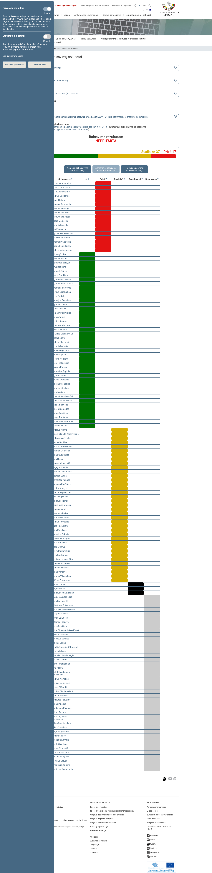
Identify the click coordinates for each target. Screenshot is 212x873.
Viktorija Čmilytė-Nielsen (63, 609)
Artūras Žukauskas (61, 580)
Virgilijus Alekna (59, 430)
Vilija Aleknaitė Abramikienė (65, 434)
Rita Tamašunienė (60, 752)
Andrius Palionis (59, 695)
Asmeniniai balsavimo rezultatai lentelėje (106, 169)
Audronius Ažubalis (61, 438)
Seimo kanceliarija (111, 15)
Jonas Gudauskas (60, 455)
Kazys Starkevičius (61, 551)
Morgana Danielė (60, 613)
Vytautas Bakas (59, 258)
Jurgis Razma (58, 588)
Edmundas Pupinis (61, 371)
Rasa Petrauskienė (61, 237)
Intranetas (94, 851)
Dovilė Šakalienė (60, 744)
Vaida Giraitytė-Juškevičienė (65, 630)
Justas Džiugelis (60, 618)
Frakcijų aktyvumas (88, 39)
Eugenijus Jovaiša (60, 638)
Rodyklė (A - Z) (96, 843)
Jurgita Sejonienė (60, 731)
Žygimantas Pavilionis (62, 233)
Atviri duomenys (153, 817)
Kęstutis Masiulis (60, 225)
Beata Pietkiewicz (60, 363)
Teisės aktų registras (121, 5)
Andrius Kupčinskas (61, 492)
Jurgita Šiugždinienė (61, 246)
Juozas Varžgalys (60, 756)
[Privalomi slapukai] (47, 9)
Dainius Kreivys (59, 488)
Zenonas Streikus (60, 388)
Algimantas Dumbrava (62, 283)
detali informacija (80, 129)
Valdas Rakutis (59, 712)
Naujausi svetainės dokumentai (103, 821)
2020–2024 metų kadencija (48, 67)
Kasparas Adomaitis (61, 183)
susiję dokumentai (62, 129)
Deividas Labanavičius (62, 333)
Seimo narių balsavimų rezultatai (65, 49)
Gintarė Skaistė (59, 735)
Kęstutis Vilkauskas (61, 576)
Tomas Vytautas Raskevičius (59, 717)
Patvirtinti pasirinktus (14, 65)
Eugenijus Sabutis (60, 534)
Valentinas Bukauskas (62, 605)
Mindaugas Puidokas (62, 708)
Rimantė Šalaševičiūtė (62, 396)
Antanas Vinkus (59, 425)
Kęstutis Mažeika (60, 346)
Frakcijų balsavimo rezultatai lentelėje (134, 169)
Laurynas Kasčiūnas (61, 484)
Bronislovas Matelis (61, 505)
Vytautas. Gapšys (60, 622)
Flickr (152, 838)
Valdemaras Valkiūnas (62, 421)
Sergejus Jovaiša (60, 467)
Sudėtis (55, 15)
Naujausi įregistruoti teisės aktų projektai (107, 813)
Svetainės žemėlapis (98, 839)
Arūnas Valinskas (60, 567)
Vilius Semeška (59, 542)
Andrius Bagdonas (60, 196)
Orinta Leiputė (58, 338)
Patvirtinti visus (39, 65)
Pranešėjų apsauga (98, 828)
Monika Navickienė (61, 683)
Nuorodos (94, 835)
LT (140, 5)
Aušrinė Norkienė (60, 359)
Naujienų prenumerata (156, 821)
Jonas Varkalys (59, 572)
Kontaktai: (39, 800)
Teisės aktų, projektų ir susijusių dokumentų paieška (112, 809)
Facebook (154, 834)
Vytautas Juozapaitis (62, 471)
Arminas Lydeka (59, 659)
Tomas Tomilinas (60, 413)
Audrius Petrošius (60, 521)
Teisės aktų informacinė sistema (94, 5)
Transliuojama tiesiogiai (64, 5)
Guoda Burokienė (60, 275)
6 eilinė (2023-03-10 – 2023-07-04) (51, 80)
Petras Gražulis (59, 308)
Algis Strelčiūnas (60, 555)
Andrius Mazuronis (61, 342)
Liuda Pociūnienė (60, 526)
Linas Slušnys (58, 547)
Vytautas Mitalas (60, 513)
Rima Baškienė (59, 267)
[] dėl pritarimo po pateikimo (92, 117)
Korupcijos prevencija (99, 825)
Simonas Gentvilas (61, 450)
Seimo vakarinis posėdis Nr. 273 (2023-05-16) (56, 93)
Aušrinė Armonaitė (61, 187)
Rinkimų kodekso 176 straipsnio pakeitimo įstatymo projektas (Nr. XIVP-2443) (70, 127)
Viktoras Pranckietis (61, 242)
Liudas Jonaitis (59, 584)
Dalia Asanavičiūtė (61, 191)
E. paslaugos (152, 809)
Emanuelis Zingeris (61, 765)
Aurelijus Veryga (59, 761)
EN (144, 5)
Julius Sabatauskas (61, 723)
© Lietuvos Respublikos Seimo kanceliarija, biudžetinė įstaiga (58, 825)
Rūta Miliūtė (57, 668)
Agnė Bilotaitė (58, 200)
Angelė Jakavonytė (61, 463)
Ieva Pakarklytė (59, 229)
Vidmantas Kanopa (61, 480)
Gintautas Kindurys (61, 325)
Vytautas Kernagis (60, 208)
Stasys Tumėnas (60, 417)
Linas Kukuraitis (59, 329)
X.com (152, 842)
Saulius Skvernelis (60, 740)
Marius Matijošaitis (61, 663)
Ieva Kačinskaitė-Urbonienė (65, 647)
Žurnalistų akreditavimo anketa (160, 813)
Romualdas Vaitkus (61, 563)
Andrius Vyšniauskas (62, 250)
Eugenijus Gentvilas (61, 300)
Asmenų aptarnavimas (156, 805)
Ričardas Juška (59, 476)
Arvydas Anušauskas (62, 597)
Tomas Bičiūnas (59, 271)
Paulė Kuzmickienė (61, 212)
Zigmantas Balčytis (61, 262)
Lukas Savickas (59, 727)
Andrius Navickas (60, 679)
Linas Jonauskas (60, 634)
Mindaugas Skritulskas (63, 592)
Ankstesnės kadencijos (86, 15)
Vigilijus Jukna (59, 643)
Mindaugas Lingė (60, 501)
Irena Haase (57, 459)
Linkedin (153, 855)
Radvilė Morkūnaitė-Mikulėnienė (61, 673)
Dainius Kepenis (59, 321)
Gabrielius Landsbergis (63, 655)
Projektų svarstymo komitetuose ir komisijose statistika (123, 39)
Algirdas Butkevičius (61, 279)
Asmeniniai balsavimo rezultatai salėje (77, 169)
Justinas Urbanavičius (62, 559)
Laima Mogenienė (60, 350)
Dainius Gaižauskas (61, 292)
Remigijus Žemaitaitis (62, 769)
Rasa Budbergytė (60, 601)
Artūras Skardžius (60, 379)
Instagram (154, 850)
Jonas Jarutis (58, 317)
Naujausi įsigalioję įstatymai (101, 817)
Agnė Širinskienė (60, 404)
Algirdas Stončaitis (61, 384)
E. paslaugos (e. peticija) (138, 15)
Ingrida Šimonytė (60, 748)
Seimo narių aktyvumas (66, 39)
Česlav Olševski (59, 687)
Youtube (153, 846)
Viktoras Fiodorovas (61, 288)
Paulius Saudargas (61, 538)
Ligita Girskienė (59, 304)
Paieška (93, 847)
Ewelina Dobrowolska (62, 446)
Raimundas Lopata (61, 216)
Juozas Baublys (59, 442)
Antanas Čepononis (61, 204)
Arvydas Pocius (59, 367)
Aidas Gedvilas (59, 296)
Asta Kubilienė (59, 651)
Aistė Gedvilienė (59, 626)
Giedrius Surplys (59, 392)
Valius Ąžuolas (59, 254)
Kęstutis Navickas (60, 517)
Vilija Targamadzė (60, 409)
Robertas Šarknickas (62, 400)
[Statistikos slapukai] (47, 36)
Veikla (67, 15)
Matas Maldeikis (60, 221)
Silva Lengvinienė (60, 496)
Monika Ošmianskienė (62, 691)
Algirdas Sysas (59, 375)
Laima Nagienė (59, 354)
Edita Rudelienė (59, 530)
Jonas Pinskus (59, 704)
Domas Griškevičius (61, 313)
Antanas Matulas (60, 509)
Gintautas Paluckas (61, 699)
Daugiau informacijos (13, 56)
